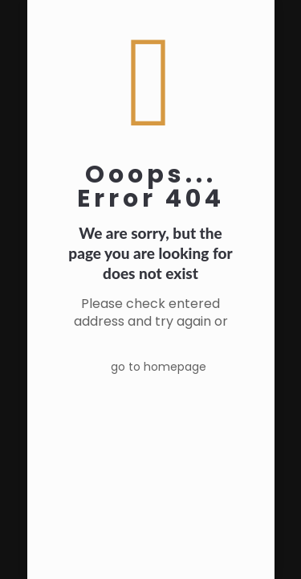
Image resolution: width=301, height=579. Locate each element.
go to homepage (158, 367)
